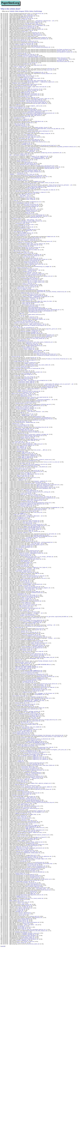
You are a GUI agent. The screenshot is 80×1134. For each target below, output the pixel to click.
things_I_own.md (32, 324)
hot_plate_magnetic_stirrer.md (38, 554)
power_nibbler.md (40, 380)
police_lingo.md (28, 382)
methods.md (39, 478)
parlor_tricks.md (26, 234)
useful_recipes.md (32, 106)
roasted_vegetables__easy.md (39, 257)
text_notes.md (27, 780)
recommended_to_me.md (27, 189)
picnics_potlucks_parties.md (31, 949)
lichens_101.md (33, 340)
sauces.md (49, 287)
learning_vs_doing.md (32, 713)
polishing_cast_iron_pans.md (33, 208)
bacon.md (33, 1023)
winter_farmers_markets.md (30, 690)
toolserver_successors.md (30, 339)
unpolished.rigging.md (34, 131)
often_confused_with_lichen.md (38, 308)
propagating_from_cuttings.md (27, 31)
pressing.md (21, 268)
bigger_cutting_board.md (34, 698)
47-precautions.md (28, 1018)
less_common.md (30, 235)
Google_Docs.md (27, 323)
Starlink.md (30, 320)
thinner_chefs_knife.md (34, 739)
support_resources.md (37, 930)
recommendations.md (39, 188)
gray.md (31, 365)
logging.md (33, 543)
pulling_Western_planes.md (64, 60)
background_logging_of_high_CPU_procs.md (32, 602)
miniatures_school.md (27, 47)
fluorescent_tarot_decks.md (29, 918)
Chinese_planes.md (62, 58)
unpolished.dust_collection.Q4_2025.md (48, 152)
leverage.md (17, 139)
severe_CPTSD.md (31, 480)
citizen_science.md (30, 432)
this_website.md (27, 625)
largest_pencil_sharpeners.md (36, 1036)
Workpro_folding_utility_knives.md (29, 854)
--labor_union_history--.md (36, 386)
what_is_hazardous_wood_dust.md (46, 422)
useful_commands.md (22, 1126)
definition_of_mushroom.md (32, 439)
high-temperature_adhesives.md (35, 990)
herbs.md (43, 821)
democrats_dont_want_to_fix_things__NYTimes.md (39, 665)
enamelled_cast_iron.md (27, 349)
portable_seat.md (25, 553)
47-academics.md (28, 923)
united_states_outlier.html (24, 481)
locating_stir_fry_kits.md (31, 901)
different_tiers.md (26, 982)
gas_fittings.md (26, 687)
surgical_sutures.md (23, 508)
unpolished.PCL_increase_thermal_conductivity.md (51, 347)
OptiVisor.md (37, 501)
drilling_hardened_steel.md (33, 327)
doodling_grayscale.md (23, 878)
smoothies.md (34, 307)
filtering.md (31, 156)
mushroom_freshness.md (47, 809)
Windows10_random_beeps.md (32, 1021)
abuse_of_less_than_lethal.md (35, 403)
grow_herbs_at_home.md (47, 822)
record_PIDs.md (22, 1111)
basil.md (25, 35)
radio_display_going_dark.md (30, 360)
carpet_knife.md (27, 777)
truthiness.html (20, 265)
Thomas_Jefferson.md (36, 1008)
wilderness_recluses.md (22, 485)
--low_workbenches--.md (64, 68)
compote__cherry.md (36, 124)
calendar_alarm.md (39, 639)
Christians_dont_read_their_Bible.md (43, 916)
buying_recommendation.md (39, 812)
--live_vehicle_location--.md (35, 491)
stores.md (34, 72)
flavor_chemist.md (29, 416)
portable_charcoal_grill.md (28, 956)
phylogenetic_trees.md (31, 1026)
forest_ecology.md (26, 564)
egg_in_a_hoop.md (41, 1002)
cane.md (16, 238)
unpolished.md (28, 192)
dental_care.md (48, 329)
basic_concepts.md (26, 585)
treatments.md (30, 927)
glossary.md (18, 789)
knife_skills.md (46, 1065)
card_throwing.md (26, 445)
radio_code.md (26, 362)
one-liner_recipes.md (22, 1085)
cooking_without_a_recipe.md (29, 395)
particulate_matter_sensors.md (46, 582)
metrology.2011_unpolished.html (36, 94)
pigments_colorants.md (34, 760)
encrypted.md (21, 1108)
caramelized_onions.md (37, 1010)
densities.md (24, 18)
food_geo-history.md (21, 621)
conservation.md (24, 726)
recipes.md (32, 953)
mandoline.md (31, 1005)
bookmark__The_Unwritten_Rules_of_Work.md (32, 118)
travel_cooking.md (26, 589)
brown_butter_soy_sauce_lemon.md (40, 435)
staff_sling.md (30, 236)
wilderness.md (27, 74)
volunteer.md (50, 399)
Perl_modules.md (21, 534)
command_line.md (27, 828)
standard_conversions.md (28, 284)
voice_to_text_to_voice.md (51, 552)
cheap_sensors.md (26, 1082)
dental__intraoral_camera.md (35, 326)
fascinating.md (25, 677)
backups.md (26, 871)
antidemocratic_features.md (29, 848)
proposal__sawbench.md (40, 575)
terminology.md (40, 255)
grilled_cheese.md (35, 1048)
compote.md (34, 885)
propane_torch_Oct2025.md (27, 714)
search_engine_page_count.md (20, 877)
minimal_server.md (23, 1103)
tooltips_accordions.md (29, 759)
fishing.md (30, 153)
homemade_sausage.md (36, 834)
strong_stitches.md (23, 293)
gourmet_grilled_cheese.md (43, 944)
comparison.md (51, 281)
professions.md (23, 113)
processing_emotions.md (33, 727)
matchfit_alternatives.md (34, 626)
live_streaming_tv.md (22, 507)
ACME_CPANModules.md (36, 802)
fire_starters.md (41, 167)
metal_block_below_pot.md (34, 887)
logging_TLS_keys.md (21, 973)
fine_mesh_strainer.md (34, 943)
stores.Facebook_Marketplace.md (40, 54)
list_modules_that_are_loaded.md (31, 869)
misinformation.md (29, 415)
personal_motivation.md (35, 1059)
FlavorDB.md (33, 129)
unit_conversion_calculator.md (30, 1041)
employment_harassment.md (31, 110)
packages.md (20, 539)
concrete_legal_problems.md (32, 203)
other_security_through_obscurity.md (46, 861)
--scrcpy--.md (21, 78)
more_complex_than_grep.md (23, 799)
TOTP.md (18, 123)
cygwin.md (29, 672)
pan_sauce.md (34, 659)
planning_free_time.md (46, 894)
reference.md (50, 80)
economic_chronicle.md (29, 1057)
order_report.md (21, 977)
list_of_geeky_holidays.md (26, 344)
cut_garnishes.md (51, 638)
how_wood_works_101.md (30, 193)
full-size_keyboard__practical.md (28, 285)
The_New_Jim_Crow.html (21, 1016)
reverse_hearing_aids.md (36, 913)
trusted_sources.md (26, 605)
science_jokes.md (21, 438)
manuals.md (15, 505)
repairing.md (34, 98)
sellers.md (36, 767)
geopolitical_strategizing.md (25, 1046)
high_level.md (30, 295)
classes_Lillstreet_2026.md (34, 117)
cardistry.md (32, 985)
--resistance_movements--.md (44, 477)
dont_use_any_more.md (23, 567)
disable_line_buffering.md (28, 736)
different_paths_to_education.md (40, 884)
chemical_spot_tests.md (36, 314)
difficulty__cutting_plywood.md (43, 648)
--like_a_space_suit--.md (31, 248)
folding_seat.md (34, 1097)
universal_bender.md (39, 421)
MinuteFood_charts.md (21, 503)
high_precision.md (37, 823)
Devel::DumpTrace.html (35, 996)
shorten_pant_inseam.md (40, 121)
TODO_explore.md (25, 793)
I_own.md (21, 376)
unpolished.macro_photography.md (37, 367)
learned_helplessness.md (33, 1039)
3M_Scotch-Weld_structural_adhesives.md (39, 1025)
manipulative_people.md (31, 311)
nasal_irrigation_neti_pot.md (26, 995)
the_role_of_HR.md (19, 146)
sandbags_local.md (26, 170)
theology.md (25, 547)
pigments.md (40, 810)
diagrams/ (21, 657)
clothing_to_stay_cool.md (31, 244)
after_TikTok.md (21, 1128)
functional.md (37, 176)
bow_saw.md (30, 475)
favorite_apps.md (23, 142)
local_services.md (30, 175)
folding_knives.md (28, 815)
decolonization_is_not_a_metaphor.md (34, 28)
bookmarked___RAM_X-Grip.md (34, 530)
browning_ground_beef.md (48, 172)
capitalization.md (26, 664)
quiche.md (33, 426)
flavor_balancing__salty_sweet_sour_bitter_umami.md (36, 941)
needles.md (29, 274)
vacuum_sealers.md (46, 85)
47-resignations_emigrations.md (32, 803)
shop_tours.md (38, 75)
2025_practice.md (26, 693)
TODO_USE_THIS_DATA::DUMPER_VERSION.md (26, 798)
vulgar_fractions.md (25, 700)
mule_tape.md (21, 934)
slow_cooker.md (27, 950)
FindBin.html (32, 975)
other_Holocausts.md (37, 782)
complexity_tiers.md (31, 409)
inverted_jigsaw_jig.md (37, 651)
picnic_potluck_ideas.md (28, 521)
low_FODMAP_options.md (26, 277)
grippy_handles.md (19, 431)
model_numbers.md (14, 1078)
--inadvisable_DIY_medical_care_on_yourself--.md (58, 458)
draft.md (26, 674)
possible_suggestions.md (38, 628)
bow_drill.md (39, 13)
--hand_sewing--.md (31, 261)
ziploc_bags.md (35, 707)
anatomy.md (24, 976)
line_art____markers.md (32, 931)
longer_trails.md (23, 465)
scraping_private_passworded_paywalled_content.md (36, 600)
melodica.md (36, 36)
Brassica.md (30, 254)
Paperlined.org (10, 2)
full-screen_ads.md (32, 1035)
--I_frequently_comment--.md (39, 186)
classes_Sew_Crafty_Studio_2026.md (36, 120)
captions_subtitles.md (27, 684)
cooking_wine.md (34, 658)
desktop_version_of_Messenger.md (27, 711)
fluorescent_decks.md (27, 917)
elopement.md (34, 245)
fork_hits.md (40, 752)
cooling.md (20, 205)
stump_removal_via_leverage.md (23, 127)
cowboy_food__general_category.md (41, 937)
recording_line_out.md (41, 510)
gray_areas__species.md (27, 471)
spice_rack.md (31, 731)
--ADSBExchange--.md (27, 495)
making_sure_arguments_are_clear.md (26, 1019)
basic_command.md (23, 1006)
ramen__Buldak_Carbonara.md (39, 769)
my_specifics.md (30, 229)
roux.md (43, 691)
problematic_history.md (31, 333)
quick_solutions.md (27, 49)
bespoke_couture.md (31, 249)
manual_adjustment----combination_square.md (40, 95)
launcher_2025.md (23, 636)
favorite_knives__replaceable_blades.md (31, 661)
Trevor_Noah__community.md (23, 682)
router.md (27, 442)
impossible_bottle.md (27, 893)
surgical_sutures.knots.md (25, 301)
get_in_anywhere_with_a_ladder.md (28, 904)
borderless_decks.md (33, 1130)
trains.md (29, 490)
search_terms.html (23, 986)
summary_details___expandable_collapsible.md (36, 353)
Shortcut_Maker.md (34, 297)
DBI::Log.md (32, 859)
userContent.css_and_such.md (26, 341)
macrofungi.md (28, 447)
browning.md (33, 1067)
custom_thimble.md (31, 224)
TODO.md (37, 685)
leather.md (29, 1084)
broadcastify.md (17, 55)
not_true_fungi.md (29, 449)
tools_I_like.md (27, 337)
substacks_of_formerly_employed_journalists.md (30, 1015)
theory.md (41, 846)
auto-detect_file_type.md (19, 832)
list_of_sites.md (26, 705)
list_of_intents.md (34, 635)
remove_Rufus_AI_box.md (24, 681)
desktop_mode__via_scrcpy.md (26, 88)
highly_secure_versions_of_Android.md (29, 467)
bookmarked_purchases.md (41, 44)
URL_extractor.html (19, 298)
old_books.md (35, 48)
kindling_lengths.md (41, 890)
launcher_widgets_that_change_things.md (29, 632)
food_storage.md (22, 83)
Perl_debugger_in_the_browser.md (44, 829)
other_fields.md (28, 15)
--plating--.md (50, 747)
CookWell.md (34, 396)
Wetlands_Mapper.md (17, 212)
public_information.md (24, 979)
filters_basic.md (24, 1094)
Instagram (21, 11)
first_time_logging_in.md (27, 764)
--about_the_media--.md (30, 1107)
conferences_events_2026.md (26, 455)
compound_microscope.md (36, 352)
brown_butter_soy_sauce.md (43, 593)
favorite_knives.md (25, 662)
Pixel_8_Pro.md (32, 200)
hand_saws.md (35, 165)
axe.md (29, 316)
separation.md (25, 645)
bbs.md (38, 757)
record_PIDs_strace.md (24, 1110)
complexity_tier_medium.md (40, 908)
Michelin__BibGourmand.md (27, 504)
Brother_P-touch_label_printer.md (32, 262)
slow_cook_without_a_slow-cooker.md (51, 881)
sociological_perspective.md (30, 920)
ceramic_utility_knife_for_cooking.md (38, 588)
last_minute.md (21, 1077)
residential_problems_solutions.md (47, 423)
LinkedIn (11, 11)
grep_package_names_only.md (46, 786)
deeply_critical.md (27, 541)
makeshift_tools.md (41, 209)
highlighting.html (20, 147)
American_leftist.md (22, 1013)
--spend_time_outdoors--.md (34, 464)
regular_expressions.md (25, 1087)
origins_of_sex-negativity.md (39, 185)
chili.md (33, 570)
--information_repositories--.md (44, 22)
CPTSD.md (23, 271)
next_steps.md (38, 39)
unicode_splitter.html (31, 25)
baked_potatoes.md (36, 211)
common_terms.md (29, 434)
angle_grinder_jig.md (41, 150)
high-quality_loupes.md (40, 825)
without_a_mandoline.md (48, 595)
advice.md (31, 845)
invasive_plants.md (51, 461)
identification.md (34, 354)
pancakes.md (31, 16)
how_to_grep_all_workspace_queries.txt (34, 1113)
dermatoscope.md (36, 924)
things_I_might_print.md (27, 717)
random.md (38, 26)
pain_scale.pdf (22, 536)
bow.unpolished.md (32, 291)
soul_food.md (26, 306)
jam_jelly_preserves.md (22, 226)
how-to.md (21, 1095)
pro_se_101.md (23, 21)
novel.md (18, 1022)
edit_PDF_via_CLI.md (25, 231)
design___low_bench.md (40, 557)
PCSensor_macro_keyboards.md (20, 97)
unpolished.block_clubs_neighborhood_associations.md (38, 133)
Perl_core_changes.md (21, 800)
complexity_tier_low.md (39, 907)
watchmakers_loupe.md (39, 228)
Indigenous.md (22, 619)
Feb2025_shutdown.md (28, 1118)
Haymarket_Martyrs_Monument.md (34, 959)
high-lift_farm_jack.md (21, 615)
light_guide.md (30, 177)
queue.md (27, 252)
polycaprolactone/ (31, 813)
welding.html (42, 895)
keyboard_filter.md (28, 468)
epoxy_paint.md (25, 137)
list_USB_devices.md (26, 264)
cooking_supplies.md (28, 531)
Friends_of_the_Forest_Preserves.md (56, 428)
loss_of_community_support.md (32, 65)
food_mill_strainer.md (34, 350)
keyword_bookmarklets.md (25, 100)
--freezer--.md (51, 763)
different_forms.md (42, 808)
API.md (22, 493)
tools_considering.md (27, 734)
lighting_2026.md (49, 199)
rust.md (23, 980)
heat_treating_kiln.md (31, 313)
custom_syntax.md (20, 841)
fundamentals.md (38, 84)
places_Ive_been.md (22, 675)
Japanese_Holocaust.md (37, 921)
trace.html (33, 858)
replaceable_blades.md (26, 776)
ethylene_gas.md (46, 482)
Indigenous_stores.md (24, 618)
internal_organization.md (31, 111)
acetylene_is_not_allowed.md (34, 749)
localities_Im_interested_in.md (25, 383)
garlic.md (33, 1068)
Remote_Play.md (21, 190)
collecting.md (33, 372)
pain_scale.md (22, 405)
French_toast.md (35, 1051)
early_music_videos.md (22, 933)
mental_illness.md (49, 459)
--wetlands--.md (32, 179)
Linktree (31, 11)
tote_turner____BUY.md (40, 537)
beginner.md (37, 52)
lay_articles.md (34, 1054)
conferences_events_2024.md (26, 457)
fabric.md (28, 247)
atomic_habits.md (33, 867)
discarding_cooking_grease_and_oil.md (32, 1071)
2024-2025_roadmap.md (24, 963)
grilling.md (24, 936)
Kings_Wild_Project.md (27, 1121)
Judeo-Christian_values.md (31, 304)
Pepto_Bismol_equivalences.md (33, 520)
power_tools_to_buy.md (47, 216)
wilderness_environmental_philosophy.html (39, 1033)
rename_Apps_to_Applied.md (25, 546)
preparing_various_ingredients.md (51, 180)
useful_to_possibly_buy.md (32, 701)
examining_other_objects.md (23, 792)
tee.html (32, 1042)
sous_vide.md (31, 526)
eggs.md (33, 1069)
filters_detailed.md (25, 1092)
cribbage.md (20, 911)
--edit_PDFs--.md (24, 232)
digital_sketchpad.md (23, 844)
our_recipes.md (27, 716)
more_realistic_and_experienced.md (37, 474)
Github (16, 11)
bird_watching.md (30, 842)
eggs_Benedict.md (36, 524)
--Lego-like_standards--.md (42, 608)
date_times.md (19, 750)
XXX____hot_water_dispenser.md (18, 183)
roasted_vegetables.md (37, 993)
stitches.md (29, 144)
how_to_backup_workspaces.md (31, 1104)
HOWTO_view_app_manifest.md (32, 629)
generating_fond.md (46, 500)
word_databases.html (45, 583)
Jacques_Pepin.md (20, 1045)
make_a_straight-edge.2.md (39, 1028)
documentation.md (22, 1074)
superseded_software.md (23, 1055)
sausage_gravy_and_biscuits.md (45, 196)
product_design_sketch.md (24, 875)
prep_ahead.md (25, 671)
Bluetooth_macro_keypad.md (28, 195)
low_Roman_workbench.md (64, 57)
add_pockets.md (37, 283)
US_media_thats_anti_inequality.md (31, 598)
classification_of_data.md (36, 688)
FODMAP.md (23, 613)
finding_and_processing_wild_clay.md (43, 960)
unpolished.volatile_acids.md (38, 130)
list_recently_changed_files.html (30, 91)
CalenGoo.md (32, 550)
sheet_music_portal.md (19, 45)
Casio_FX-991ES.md (34, 516)
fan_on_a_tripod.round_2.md (35, 334)
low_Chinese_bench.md (63, 71)
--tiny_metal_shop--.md (42, 1064)
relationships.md (34, 310)
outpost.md (30, 41)
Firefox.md (24, 572)
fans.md (16, 389)
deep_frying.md (45, 157)
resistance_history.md (27, 805)
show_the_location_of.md (34, 104)
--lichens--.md (33, 356)
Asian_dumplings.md (36, 134)
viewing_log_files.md (21, 1115)
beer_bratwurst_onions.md (43, 549)
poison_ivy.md (22, 61)
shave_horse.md (61, 67)
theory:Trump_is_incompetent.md (32, 743)
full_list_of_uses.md (27, 865)
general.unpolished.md (33, 862)
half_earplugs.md (34, 914)
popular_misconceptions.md (17, 126)
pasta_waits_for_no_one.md (23, 559)
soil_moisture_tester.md (30, 723)
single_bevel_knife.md (34, 375)
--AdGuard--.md (22, 573)
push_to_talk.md (22, 560)
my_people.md (30, 1009)
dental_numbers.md (27, 413)
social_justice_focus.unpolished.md (29, 166)
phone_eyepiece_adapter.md (32, 202)
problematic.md (22, 710)
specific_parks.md (51, 392)
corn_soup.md (39, 779)
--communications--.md (33, 321)
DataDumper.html (34, 787)
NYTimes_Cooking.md (36, 398)
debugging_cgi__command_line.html (34, 838)
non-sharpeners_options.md (39, 402)
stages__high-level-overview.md (36, 101)
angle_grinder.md (40, 772)
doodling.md (20, 946)
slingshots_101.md (41, 762)
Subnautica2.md (19, 969)
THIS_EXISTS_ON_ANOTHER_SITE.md (43, 641)
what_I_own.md (37, 770)
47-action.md (27, 721)
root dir (3, 1132)
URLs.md (26, 300)
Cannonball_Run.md (23, 513)
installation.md (27, 697)
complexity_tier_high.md (40, 678)
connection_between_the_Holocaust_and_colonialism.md (47, 880)
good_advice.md (21, 280)
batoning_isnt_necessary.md (35, 806)
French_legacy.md (26, 720)
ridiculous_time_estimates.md (29, 1124)
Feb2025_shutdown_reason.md (31, 1117)
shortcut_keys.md (22, 343)
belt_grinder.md (37, 444)
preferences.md (40, 1032)
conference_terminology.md (43, 498)
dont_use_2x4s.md (29, 62)
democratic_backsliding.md (31, 967)
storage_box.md (31, 272)
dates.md (26, 90)
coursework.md (28, 107)
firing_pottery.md (37, 563)
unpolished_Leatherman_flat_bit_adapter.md (37, 703)
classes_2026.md (30, 114)
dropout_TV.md (16, 259)
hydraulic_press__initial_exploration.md (37, 577)
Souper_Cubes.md (25, 523)
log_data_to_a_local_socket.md (34, 1075)
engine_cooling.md (22, 318)
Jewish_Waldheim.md (30, 989)
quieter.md (38, 753)
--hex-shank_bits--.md (30, 704)
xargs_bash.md (19, 527)
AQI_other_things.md (43, 580)
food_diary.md (38, 612)
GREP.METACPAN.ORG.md (44, 795)
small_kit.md (29, 646)
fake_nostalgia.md (34, 622)
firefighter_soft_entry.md (58, 897)
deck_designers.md (32, 1120)
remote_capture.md (23, 1101)
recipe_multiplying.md (27, 436)
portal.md (19, 655)
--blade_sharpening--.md (39, 819)
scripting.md (29, 19)
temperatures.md (25, 108)
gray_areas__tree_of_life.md (29, 590)
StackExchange (38, 11)
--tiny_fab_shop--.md (36, 649)
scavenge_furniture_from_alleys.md (28, 64)
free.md (31, 34)
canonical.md (25, 149)
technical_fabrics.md (29, 218)
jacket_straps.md (29, 1127)
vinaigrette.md (34, 1049)
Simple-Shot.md (37, 744)
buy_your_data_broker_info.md (21, 529)
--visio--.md (20, 1081)
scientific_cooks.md (27, 882)
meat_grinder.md (46, 835)
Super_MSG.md (34, 1003)
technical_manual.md (23, 213)
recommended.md (55, 606)
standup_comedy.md (29, 1123)
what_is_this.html (23, 1000)
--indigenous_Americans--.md (34, 616)
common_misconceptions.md (28, 556)
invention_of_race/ (26, 962)
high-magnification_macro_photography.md (40, 370)
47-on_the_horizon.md (29, 940)
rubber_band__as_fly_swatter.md (35, 290)
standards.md (37, 718)
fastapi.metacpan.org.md (45, 790)
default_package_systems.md (32, 851)
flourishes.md (31, 160)
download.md (24, 472)
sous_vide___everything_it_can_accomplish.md (34, 454)
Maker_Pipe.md (38, 609)
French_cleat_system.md (28, 330)
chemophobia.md (31, 667)
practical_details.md (36, 928)
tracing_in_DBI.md (34, 855)
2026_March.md (39, 143)
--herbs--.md (26, 728)
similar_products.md (43, 999)
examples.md (26, 169)
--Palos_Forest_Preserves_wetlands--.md (60, 219)
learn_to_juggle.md (33, 987)
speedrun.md (30, 29)
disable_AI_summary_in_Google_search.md (29, 891)
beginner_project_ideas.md (41, 116)
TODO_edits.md (26, 540)
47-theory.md (27, 1029)
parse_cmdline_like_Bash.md (38, 783)
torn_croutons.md (36, 592)
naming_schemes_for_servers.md (24, 51)
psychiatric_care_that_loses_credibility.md (39, 408)
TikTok (26, 11)
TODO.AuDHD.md (24, 93)
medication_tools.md (23, 1080)
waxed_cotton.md (41, 1062)
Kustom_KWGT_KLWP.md (35, 631)
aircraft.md (29, 494)
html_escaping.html (30, 839)
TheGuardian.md (35, 393)
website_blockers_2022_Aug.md (37, 900)
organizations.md (34, 258)
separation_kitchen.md (27, 514)
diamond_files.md (32, 872)
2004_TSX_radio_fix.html (44, 359)
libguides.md (38, 24)
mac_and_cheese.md (36, 668)
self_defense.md (18, 275)
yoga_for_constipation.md (33, 926)
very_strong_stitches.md (33, 294)
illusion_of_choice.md (27, 611)
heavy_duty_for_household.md (25, 390)
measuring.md (37, 497)
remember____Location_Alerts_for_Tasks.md (21, 206)
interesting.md (31, 251)
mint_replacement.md (26, 874)
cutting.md (38, 576)
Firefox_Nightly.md (23, 452)
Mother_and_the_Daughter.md (35, 972)
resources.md (29, 270)
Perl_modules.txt (22, 533)
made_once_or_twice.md (37, 596)
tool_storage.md (34, 331)
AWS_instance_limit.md (26, 724)
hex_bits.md (23, 740)
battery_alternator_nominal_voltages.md (36, 518)
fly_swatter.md (37, 303)
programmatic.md (39, 831)
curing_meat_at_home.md (48, 225)
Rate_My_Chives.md (20, 103)
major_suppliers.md (39, 970)
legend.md (26, 140)
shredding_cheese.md (47, 462)
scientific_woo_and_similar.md (38, 1114)
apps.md (21, 373)
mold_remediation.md (32, 586)
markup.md (30, 599)
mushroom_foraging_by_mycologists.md (35, 388)
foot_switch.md (24, 730)
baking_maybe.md (25, 670)
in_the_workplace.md (36, 775)
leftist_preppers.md (23, 488)
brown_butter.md (46, 1052)
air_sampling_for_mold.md (31, 566)
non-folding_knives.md (29, 816)
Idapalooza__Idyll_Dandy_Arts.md (24, 511)
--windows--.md (30, 680)
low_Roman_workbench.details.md (66, 173)
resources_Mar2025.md (38, 1044)
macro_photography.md (34, 366)
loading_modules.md (26, 1100)
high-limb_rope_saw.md (34, 136)
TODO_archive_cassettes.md (29, 544)
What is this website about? (10, 9)
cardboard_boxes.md (36, 708)
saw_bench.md (60, 70)
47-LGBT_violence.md (29, 746)
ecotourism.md (16, 425)
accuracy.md (39, 766)
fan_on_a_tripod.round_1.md (35, 336)
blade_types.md (36, 857)
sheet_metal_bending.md (42, 154)
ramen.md (33, 852)
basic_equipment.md (26, 654)
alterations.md (22, 278)
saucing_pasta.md (36, 1058)
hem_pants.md (37, 38)
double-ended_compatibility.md (33, 484)
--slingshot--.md (38, 733)
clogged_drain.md (21, 1072)
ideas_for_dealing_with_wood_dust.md (48, 579)
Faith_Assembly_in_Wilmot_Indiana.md (33, 773)
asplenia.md (21, 517)
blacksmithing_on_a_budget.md (42, 317)
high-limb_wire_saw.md (34, 162)
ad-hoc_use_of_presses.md (28, 756)
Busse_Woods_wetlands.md (35, 222)
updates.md (49, 400)
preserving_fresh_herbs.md (49, 818)
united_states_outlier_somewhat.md (26, 487)
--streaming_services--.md (33, 642)
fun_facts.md (24, 864)
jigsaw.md (44, 42)
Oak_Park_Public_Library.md (31, 623)
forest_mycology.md (30, 429)
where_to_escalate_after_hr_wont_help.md (26, 385)
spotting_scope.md (32, 411)
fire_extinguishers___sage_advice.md (25, 954)
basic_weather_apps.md (32, 1061)
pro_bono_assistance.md (31, 242)
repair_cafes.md (24, 182)
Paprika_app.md (19, 939)
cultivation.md (33, 379)
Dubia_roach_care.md (23, 569)
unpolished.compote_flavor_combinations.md (43, 221)
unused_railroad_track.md (32, 363)
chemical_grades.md (26, 652)
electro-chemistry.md (20, 77)
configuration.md (22, 87)
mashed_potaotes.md (36, 412)
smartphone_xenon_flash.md (52, 198)
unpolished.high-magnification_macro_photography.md (43, 369)
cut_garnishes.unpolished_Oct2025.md (57, 737)
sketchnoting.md (32, 1012)
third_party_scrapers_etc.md (26, 603)
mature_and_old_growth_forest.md (21, 470)
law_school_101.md (24, 163)
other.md (20, 910)
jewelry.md (36, 419)
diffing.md (23, 1031)
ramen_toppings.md (36, 836)
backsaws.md (34, 983)
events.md (40, 32)
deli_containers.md (26, 966)
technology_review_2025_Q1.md (38, 903)
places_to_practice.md (25, 288)
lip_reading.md (28, 159)
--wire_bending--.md (39, 418)
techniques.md (41, 346)
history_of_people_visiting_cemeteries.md (31, 741)
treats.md (17, 448)
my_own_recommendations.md (28, 898)
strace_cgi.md (22, 998)
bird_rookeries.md (17, 441)
